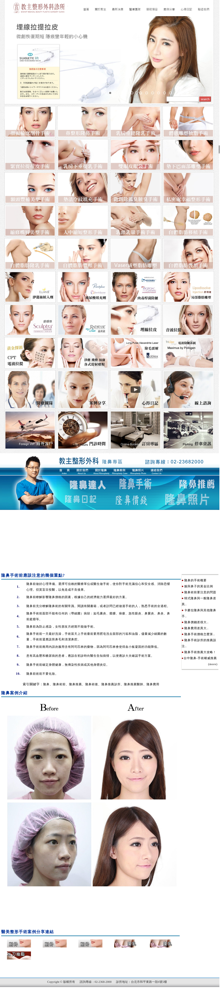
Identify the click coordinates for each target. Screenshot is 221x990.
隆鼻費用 (153, 684)
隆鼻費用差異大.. (196, 628)
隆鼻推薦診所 (111, 684)
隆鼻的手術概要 (195, 580)
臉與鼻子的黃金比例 (198, 586)
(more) (200, 664)
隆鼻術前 (59, 684)
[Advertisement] (109, 540)
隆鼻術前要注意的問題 (200, 592)
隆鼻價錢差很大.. (196, 622)
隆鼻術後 (91, 684)
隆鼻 (29, 583)
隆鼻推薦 (75, 684)
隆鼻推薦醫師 (133, 684)
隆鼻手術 (32, 613)
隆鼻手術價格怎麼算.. (199, 634)
